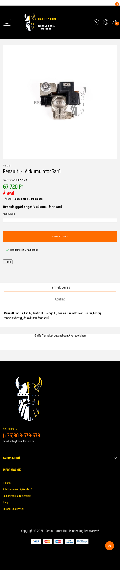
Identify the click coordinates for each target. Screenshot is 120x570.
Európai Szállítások (13, 508)
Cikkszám (8, 180)
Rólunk (7, 482)
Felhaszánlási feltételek (17, 495)
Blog (5, 502)
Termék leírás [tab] (60, 287)
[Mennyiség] (60, 220)
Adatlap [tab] (60, 299)
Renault (7, 165)
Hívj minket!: (60, 432)
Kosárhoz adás (60, 236)
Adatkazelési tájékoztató (17, 489)
